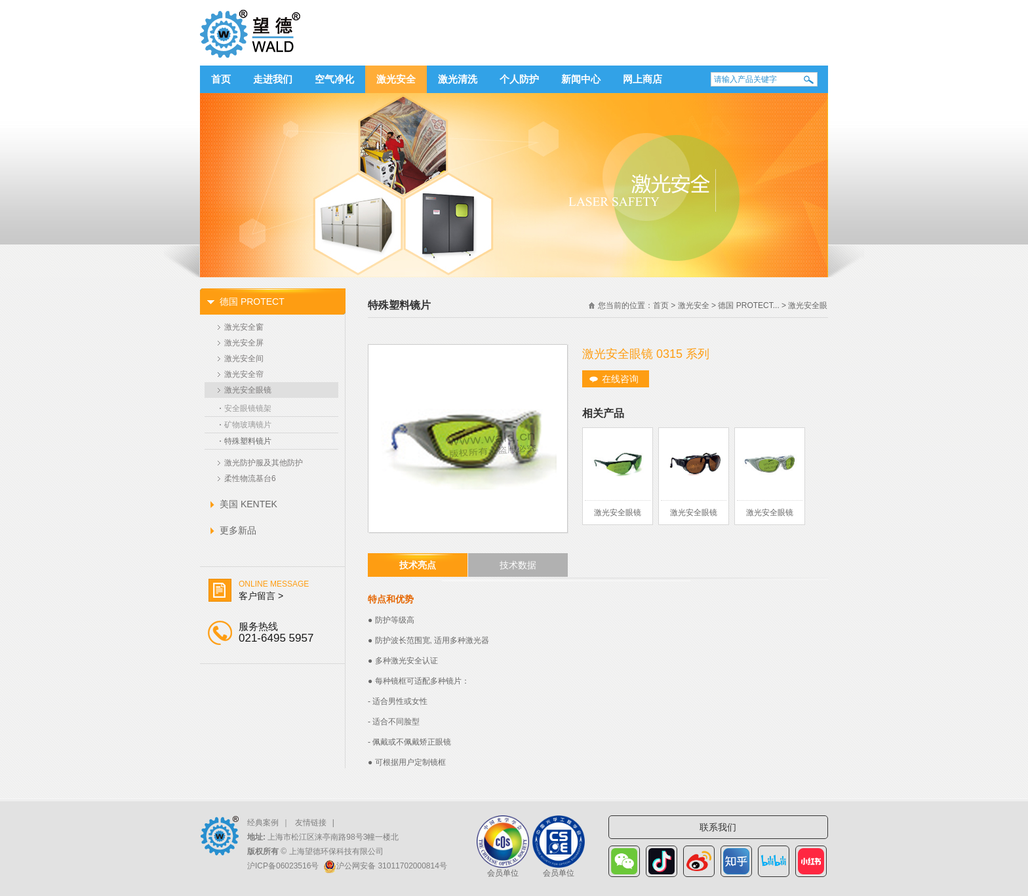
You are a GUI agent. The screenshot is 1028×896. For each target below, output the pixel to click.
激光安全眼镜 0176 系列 (769, 516)
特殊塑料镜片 (247, 441)
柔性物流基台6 (250, 478)
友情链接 (310, 822)
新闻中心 (581, 79)
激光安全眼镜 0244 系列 (693, 516)
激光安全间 (244, 358)
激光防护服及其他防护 (263, 462)
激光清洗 (457, 79)
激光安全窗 (244, 327)
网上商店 (642, 79)
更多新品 (238, 530)
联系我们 (718, 827)
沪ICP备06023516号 (283, 865)
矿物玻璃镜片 (247, 424)
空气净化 (334, 79)
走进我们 (272, 79)
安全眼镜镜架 (247, 408)
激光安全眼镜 (247, 390)
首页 (221, 79)
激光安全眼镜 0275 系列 (617, 516)
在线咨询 (620, 379)
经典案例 (263, 822)
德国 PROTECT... (748, 305)
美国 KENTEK (248, 504)
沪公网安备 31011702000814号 (391, 865)
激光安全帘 (244, 374)
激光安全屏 (244, 342)
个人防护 (519, 79)
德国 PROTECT (252, 301)
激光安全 (396, 79)
